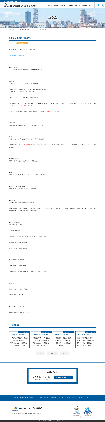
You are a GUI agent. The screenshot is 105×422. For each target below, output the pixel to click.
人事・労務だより (22, 43)
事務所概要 (84, 5)
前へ (40, 353)
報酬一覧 (77, 5)
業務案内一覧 (23, 398)
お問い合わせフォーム (64, 377)
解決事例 (62, 5)
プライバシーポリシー (77, 398)
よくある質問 (69, 5)
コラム (90, 5)
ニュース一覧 (67, 398)
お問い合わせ (89, 398)
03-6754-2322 (43, 377)
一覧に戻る (52, 353)
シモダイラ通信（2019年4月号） (17, 55)
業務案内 (55, 5)
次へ (64, 353)
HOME (50, 5)
